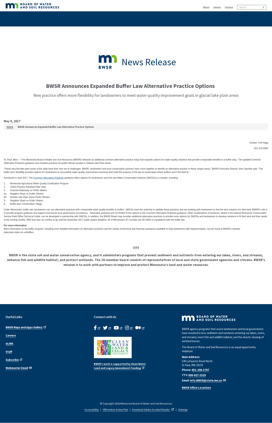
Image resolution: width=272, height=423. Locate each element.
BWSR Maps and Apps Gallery (26, 327)
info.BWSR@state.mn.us (208, 380)
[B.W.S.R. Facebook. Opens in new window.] (97, 328)
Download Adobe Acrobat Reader (153, 409)
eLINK (9, 343)
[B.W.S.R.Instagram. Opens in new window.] (129, 328)
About (206, 7)
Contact (229, 7)
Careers (217, 7)
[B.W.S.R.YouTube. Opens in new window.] (118, 328)
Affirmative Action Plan (115, 409)
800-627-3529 (197, 375)
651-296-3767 (200, 370)
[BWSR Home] (77, 5)
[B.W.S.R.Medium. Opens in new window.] (140, 328)
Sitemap (183, 409)
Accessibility (91, 409)
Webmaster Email (19, 368)
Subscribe (14, 359)
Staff (9, 351)
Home (10, 127)
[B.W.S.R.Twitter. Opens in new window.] (107, 328)
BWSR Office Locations (196, 387)
